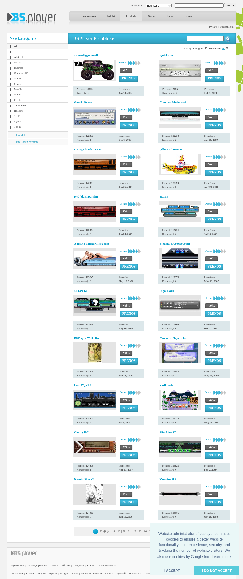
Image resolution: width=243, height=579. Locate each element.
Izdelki (111, 15)
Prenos (170, 15)
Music (17, 83)
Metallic (18, 89)
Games (17, 78)
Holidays (19, 110)
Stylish (17, 121)
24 (145, 531)
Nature (17, 94)
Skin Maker (21, 135)
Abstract (18, 57)
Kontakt (91, 565)
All (16, 46)
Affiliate (65, 565)
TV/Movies (20, 105)
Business (18, 67)
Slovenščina (135, 573)
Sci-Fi (17, 116)
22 (135, 531)
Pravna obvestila (107, 565)
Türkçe (148, 573)
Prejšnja (104, 531)
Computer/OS (21, 73)
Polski (74, 573)
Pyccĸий (121, 573)
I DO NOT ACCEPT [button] (217, 570)
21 (129, 531)
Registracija (227, 26)
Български (17, 573)
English (42, 573)
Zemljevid (78, 565)
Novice (151, 15)
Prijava (213, 26)
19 (119, 531)
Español (53, 573)
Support (189, 15)
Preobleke (131, 15)
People (17, 99)
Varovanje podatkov (37, 565)
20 (124, 531)
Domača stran (88, 15)
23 (140, 531)
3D (15, 51)
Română (109, 573)
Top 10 (17, 126)
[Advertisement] (37, 174)
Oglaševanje (17, 565)
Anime (17, 62)
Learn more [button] (221, 557)
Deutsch (30, 573)
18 (113, 531)
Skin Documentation (26, 141)
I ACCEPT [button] (172, 570)
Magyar (64, 573)
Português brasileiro (91, 573)
